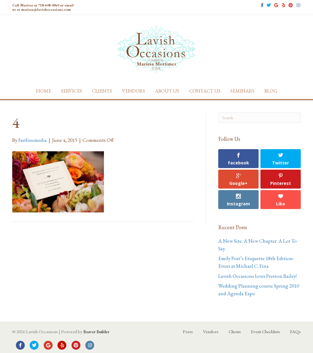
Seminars (242, 91)
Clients (102, 91)
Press (188, 331)
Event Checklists (265, 331)
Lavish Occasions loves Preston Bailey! (257, 276)
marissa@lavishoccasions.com (46, 9)
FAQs (295, 331)
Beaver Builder (96, 331)
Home (43, 91)
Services (71, 91)
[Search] (259, 117)
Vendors (133, 91)
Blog (270, 91)
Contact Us (204, 91)
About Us (167, 91)
